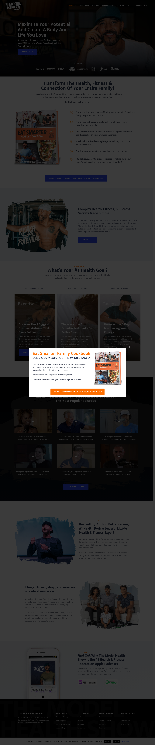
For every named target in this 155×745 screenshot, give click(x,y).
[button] (129, 347)
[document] (77, 372)
